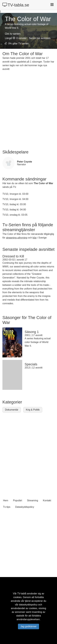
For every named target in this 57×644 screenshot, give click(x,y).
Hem (5, 500)
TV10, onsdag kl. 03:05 (15, 214)
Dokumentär (11, 409)
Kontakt (47, 500)
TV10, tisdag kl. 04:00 (14, 209)
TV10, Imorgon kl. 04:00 (15, 199)
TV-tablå (21, 593)
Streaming (32, 500)
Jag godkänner (29, 626)
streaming (11, 237)
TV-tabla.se (15, 4)
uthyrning (22, 237)
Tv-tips (6, 507)
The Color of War (43, 183)
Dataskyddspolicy (24, 507)
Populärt (17, 500)
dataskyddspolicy (28, 604)
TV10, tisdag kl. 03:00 (14, 204)
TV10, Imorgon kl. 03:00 (15, 194)
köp (34, 237)
